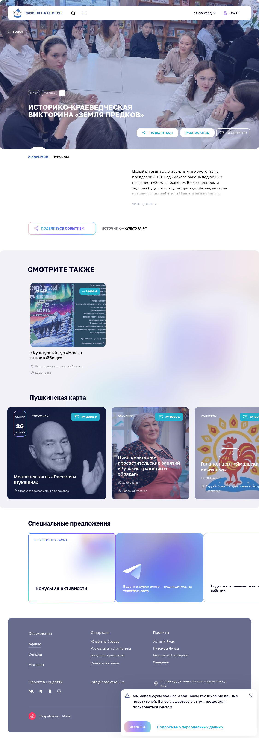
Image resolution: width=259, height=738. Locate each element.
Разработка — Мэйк (55, 716)
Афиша (35, 643)
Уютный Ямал (164, 641)
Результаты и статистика (111, 648)
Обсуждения (40, 633)
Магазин (36, 664)
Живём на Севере (105, 641)
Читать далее (144, 204)
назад (15, 32)
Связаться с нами (105, 663)
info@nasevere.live (108, 682)
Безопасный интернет (170, 655)
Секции (35, 654)
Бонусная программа (108, 655)
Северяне (161, 662)
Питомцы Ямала (166, 648)
